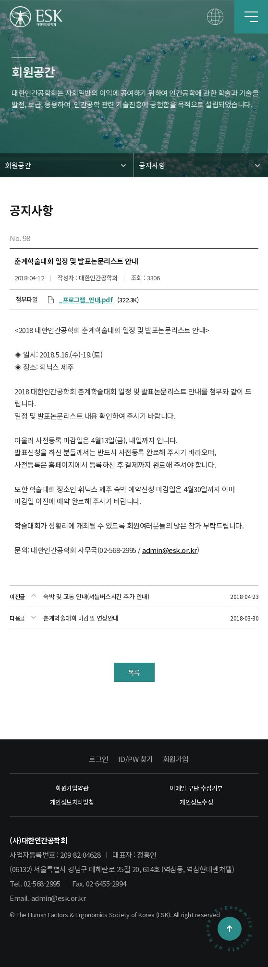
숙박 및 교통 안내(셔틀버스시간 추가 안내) (96, 596)
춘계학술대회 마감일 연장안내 (81, 617)
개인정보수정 (196, 801)
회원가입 (176, 759)
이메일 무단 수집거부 (196, 788)
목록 (134, 672)
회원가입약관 (71, 788)
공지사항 (152, 165)
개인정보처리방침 (72, 801)
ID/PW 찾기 (135, 759)
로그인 (99, 759)
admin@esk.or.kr (169, 550)
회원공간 (18, 165)
